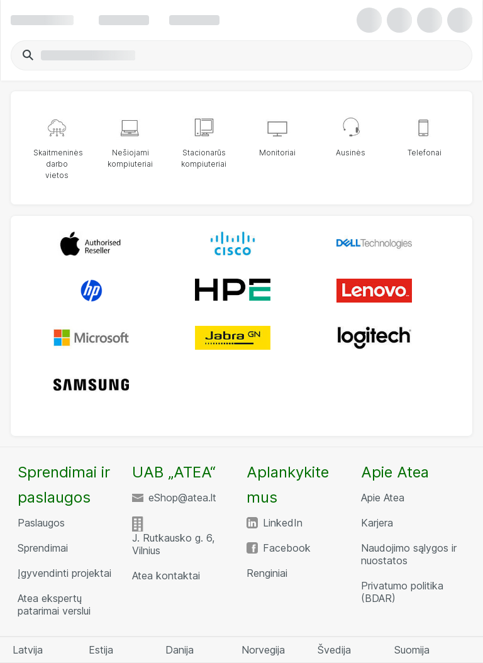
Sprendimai (43, 548)
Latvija (28, 650)
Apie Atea (382, 497)
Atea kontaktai (166, 575)
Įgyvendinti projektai (64, 573)
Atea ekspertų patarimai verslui (54, 604)
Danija (179, 650)
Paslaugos (41, 522)
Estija (101, 650)
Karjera (377, 522)
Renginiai (267, 573)
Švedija (334, 650)
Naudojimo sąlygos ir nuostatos (409, 554)
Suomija (412, 650)
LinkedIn (283, 522)
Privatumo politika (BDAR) (402, 591)
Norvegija (263, 650)
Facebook (287, 548)
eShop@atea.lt (182, 497)
